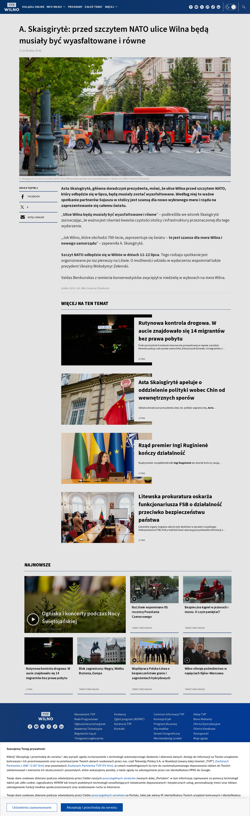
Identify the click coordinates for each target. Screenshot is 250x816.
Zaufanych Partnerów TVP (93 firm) (90, 765)
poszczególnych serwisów (119, 778)
